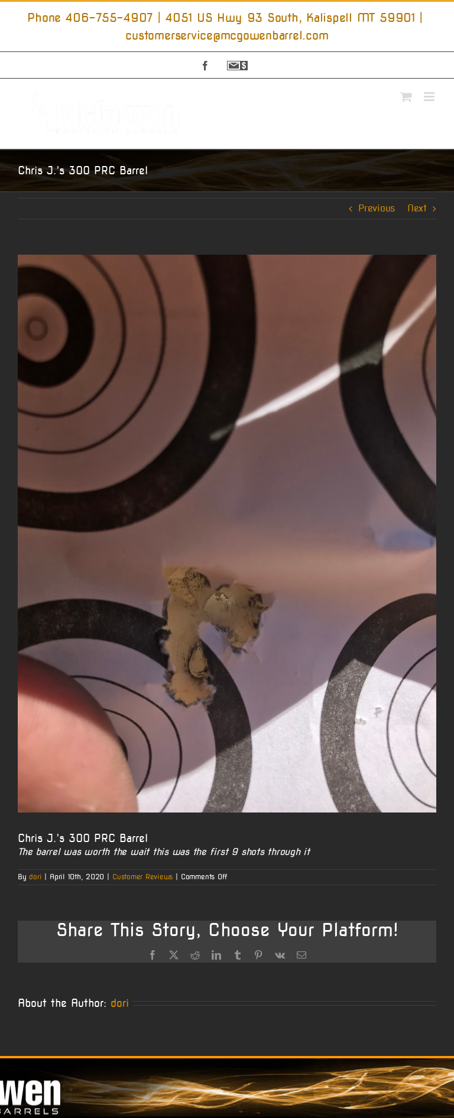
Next (417, 208)
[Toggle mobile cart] (406, 96)
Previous (376, 208)
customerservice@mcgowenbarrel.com (226, 35)
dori (35, 876)
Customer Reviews (142, 876)
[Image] (227, 533)
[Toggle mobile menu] (430, 96)
